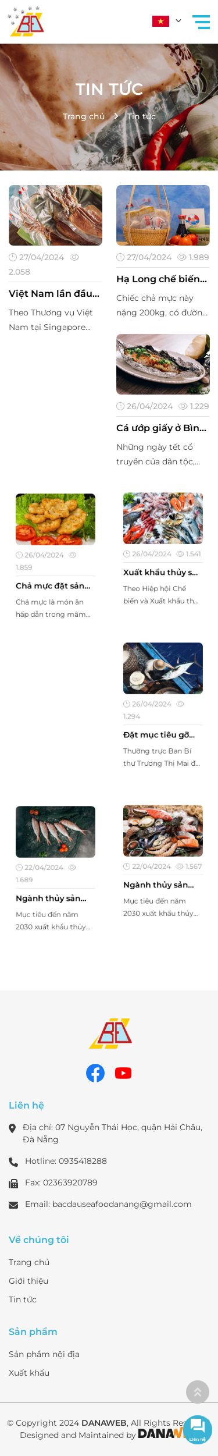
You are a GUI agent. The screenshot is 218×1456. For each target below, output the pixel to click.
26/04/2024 (144, 405)
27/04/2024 (37, 257)
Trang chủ (84, 116)
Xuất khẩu (29, 1373)
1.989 (192, 257)
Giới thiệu (28, 1281)
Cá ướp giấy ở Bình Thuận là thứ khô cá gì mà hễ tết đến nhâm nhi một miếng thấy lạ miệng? (162, 428)
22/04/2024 (43, 868)
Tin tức (109, 89)
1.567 (182, 865)
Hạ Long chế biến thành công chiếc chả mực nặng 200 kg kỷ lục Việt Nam (161, 279)
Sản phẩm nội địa (44, 1354)
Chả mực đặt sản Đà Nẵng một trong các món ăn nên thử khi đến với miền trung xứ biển (55, 580)
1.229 (193, 405)
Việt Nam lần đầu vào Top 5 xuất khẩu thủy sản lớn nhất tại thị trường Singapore (53, 293)
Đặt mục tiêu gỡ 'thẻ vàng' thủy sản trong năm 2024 (162, 728)
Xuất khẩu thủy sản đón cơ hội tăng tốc (162, 567)
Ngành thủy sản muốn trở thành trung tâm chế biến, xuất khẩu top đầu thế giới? (55, 891)
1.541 (182, 553)
